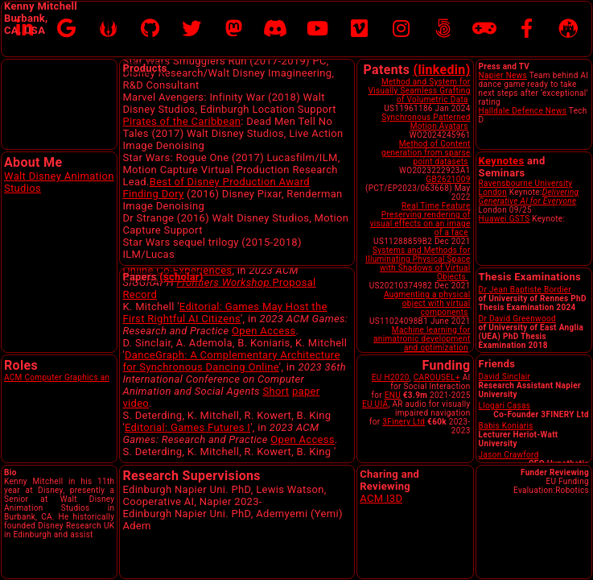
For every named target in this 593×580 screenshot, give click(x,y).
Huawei (493, 218)
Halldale (494, 110)
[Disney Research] (108, 29)
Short (275, 451)
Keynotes (502, 161)
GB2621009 (448, 179)
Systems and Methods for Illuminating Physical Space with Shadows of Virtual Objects (417, 263)
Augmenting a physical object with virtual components (427, 303)
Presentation (222, 282)
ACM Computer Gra (40, 377)
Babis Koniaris (506, 425)
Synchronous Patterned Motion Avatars (425, 121)
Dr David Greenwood (517, 318)
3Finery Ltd (403, 421)
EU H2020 (391, 377)
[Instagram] (401, 29)
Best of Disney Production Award (230, 218)
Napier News (503, 75)
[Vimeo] (359, 29)
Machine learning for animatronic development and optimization (421, 338)
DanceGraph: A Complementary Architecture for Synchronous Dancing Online (231, 421)
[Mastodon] (233, 29)
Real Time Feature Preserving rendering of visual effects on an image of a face (420, 219)
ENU (393, 395)
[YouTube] (317, 29)
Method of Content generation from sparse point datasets (426, 152)
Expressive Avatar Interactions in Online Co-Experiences (224, 325)
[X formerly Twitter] (191, 29)
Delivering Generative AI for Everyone (529, 196)
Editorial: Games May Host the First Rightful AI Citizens (224, 373)
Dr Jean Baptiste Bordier (525, 289)
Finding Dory (152, 230)
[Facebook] (527, 29)
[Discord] (275, 29)
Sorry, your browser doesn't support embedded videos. (59, 104)
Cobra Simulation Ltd (293, 85)
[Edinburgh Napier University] (568, 29)
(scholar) (181, 277)
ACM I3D (381, 498)
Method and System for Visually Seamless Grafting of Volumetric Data (420, 90)
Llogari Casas (505, 405)
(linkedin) (442, 69)
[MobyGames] (484, 29)
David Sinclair (505, 376)
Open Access (263, 391)
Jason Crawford (509, 454)
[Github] (150, 29)
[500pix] (442, 29)
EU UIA (375, 404)
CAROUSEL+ (437, 377)
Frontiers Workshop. (225, 343)
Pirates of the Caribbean (181, 157)
